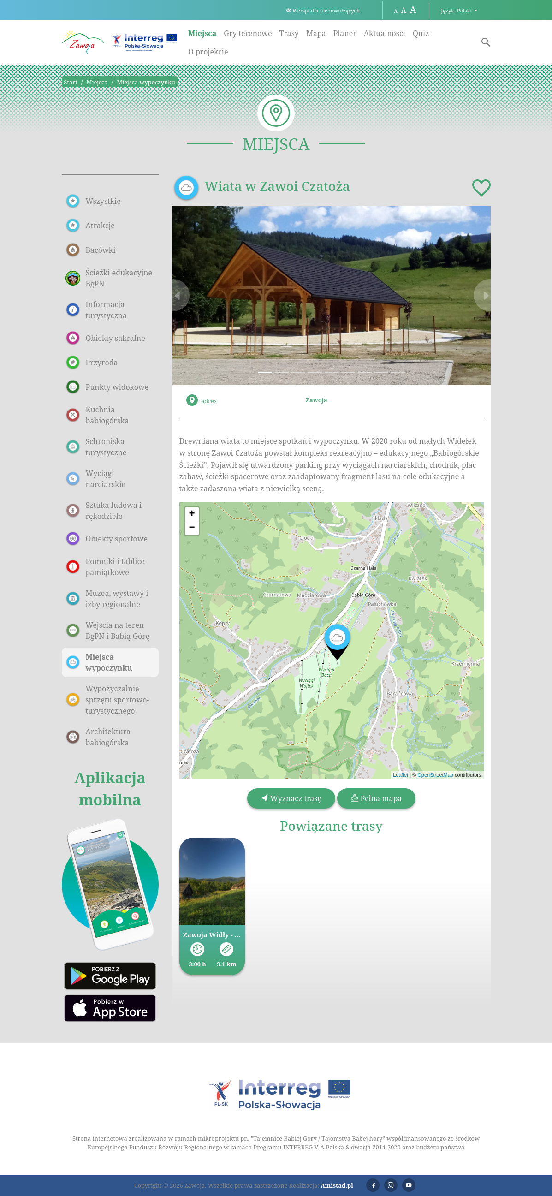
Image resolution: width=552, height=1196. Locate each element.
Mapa (316, 33)
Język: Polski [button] (457, 10)
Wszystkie (93, 201)
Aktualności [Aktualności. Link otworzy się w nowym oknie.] (384, 33)
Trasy (289, 33)
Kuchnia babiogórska (97, 415)
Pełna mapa (376, 798)
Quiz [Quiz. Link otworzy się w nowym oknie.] (421, 33)
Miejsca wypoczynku (146, 82)
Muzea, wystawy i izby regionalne (106, 598)
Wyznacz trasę (291, 798)
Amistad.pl (337, 1185)
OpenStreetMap (435, 775)
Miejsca (202, 33)
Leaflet (400, 775)
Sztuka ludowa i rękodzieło (103, 510)
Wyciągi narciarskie (95, 478)
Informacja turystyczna (96, 310)
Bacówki (90, 250)
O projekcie (208, 52)
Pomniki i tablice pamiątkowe (105, 566)
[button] (196, 295)
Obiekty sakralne (105, 338)
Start (70, 82)
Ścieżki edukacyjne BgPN (109, 278)
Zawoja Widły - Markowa (212, 935)
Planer (344, 33)
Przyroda (91, 362)
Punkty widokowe (107, 387)
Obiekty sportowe (106, 538)
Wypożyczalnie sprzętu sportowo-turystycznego (107, 700)
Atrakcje (90, 225)
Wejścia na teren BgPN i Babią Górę (107, 630)
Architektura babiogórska (98, 737)
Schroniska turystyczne (96, 447)
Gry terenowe (248, 33)
